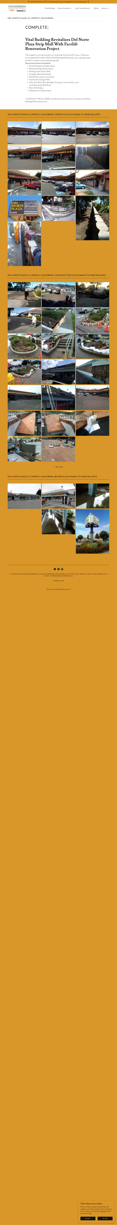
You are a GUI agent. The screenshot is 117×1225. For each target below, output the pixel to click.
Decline (87, 1218)
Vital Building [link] (50, 8)
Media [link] (96, 8)
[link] (17, 8)
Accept (105, 1218)
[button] (65, 8)
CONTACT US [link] (58, 343)
